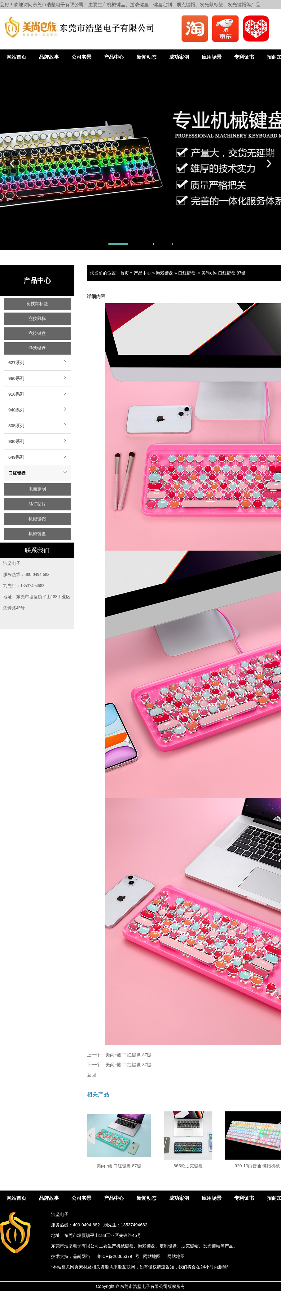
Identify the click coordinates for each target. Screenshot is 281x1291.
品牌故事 (49, 57)
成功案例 (179, 57)
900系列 (16, 441)
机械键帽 (37, 519)
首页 (124, 273)
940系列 (16, 409)
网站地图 (151, 1256)
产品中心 (114, 57)
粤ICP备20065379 (114, 1256)
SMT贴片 (37, 504)
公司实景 (81, 57)
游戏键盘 (37, 348)
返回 (91, 1074)
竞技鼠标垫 (37, 303)
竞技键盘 (37, 333)
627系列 (16, 362)
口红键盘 (17, 473)
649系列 (16, 457)
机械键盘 (37, 533)
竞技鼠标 (37, 318)
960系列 (16, 378)
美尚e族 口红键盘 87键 (223, 273)
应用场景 (212, 57)
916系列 (16, 394)
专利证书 (244, 57)
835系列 (16, 425)
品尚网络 (81, 1256)
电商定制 (37, 489)
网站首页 (16, 57)
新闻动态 (146, 57)
